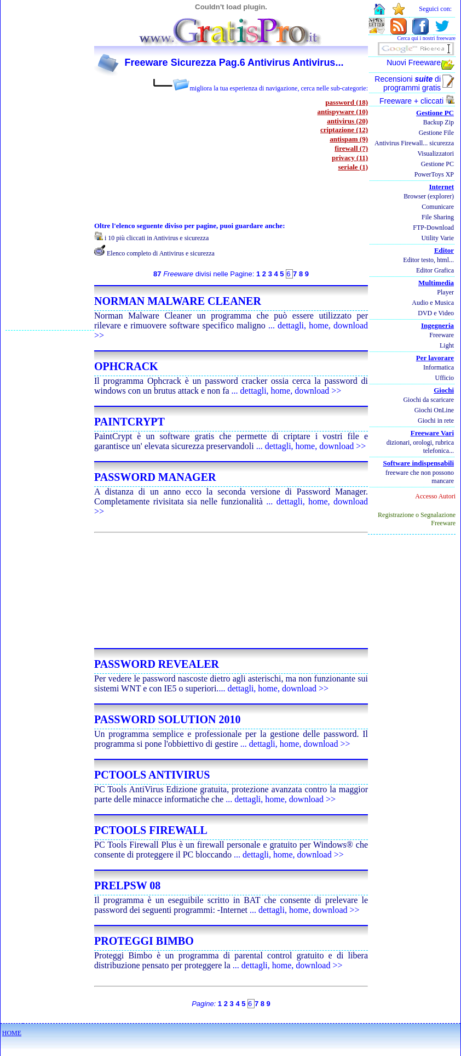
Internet (441, 187)
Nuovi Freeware (414, 62)
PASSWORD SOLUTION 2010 (167, 719)
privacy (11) (350, 158)
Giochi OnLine (434, 410)
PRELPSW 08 (127, 885)
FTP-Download (433, 227)
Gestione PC (435, 113)
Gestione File (436, 133)
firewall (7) (351, 148)
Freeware (441, 335)
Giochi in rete (436, 420)
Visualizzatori (435, 153)
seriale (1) (353, 167)
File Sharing (438, 217)
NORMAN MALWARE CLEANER (177, 301)
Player (445, 292)
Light (447, 345)
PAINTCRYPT (129, 422)
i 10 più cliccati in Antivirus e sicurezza (157, 238)
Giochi (444, 390)
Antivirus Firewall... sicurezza (414, 143)
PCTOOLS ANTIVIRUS (152, 775)
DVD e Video (436, 313)
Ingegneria (437, 325)
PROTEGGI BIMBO (144, 941)
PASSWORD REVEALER (156, 664)
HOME (11, 1033)
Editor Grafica (435, 270)
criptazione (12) (344, 130)
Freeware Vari (432, 433)
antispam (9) (349, 139)
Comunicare (438, 207)
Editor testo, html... (428, 260)
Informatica (438, 367)
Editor (444, 250)
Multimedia (436, 283)
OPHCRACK (126, 366)
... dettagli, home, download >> (287, 390)
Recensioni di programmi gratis (407, 83)
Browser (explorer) (429, 196)
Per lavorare (435, 358)
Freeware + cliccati (416, 100)
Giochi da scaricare (428, 400)
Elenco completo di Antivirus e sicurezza (161, 253)
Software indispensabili (418, 463)
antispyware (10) (342, 111)
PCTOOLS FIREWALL (151, 830)
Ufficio (444, 378)
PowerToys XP (434, 174)
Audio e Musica (433, 302)
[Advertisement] (50, 165)
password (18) (346, 102)
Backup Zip (438, 122)
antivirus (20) (347, 121)
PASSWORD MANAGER (155, 477)
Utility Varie (438, 238)
